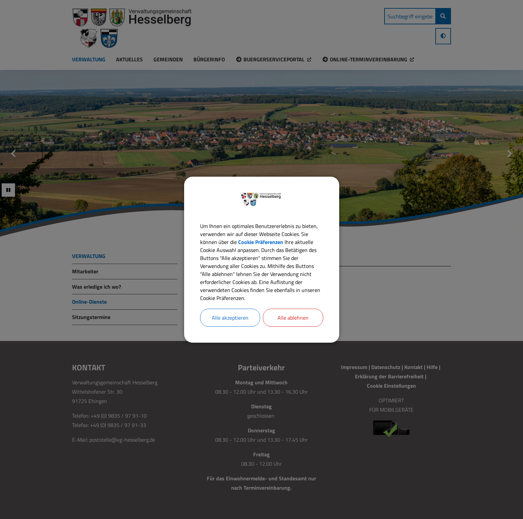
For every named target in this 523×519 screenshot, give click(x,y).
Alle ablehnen (293, 318)
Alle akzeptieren (230, 318)
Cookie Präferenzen (260, 242)
